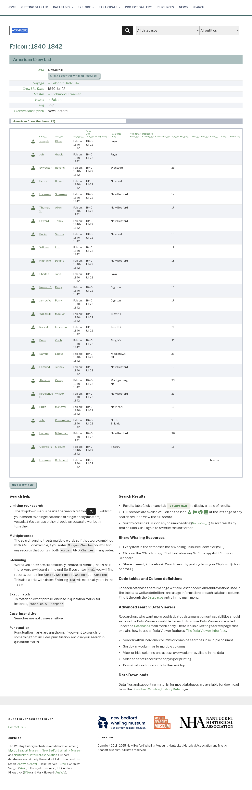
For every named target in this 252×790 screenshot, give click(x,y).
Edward (44, 220)
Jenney (59, 366)
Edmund (44, 366)
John (42, 154)
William (44, 247)
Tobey (59, 220)
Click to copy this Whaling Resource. (73, 75)
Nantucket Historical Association (35, 755)
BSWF (62, 763)
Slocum (60, 446)
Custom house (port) (29, 111)
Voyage (38, 83)
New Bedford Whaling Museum (62, 750)
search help (22, 484)
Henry (43, 181)
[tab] (68, 121)
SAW (22, 768)
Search (198, 7)
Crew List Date (33, 89)
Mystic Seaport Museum (24, 750)
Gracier (60, 154)
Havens (60, 167)
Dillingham (61, 433)
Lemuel (44, 433)
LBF (58, 768)
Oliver (58, 141)
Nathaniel (45, 260)
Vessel (39, 100)
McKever (60, 406)
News (183, 7)
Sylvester (45, 167)
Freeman (45, 194)
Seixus (59, 234)
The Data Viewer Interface (206, 631)
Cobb (58, 340)
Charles (44, 274)
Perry (58, 287)
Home (12, 7)
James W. (45, 300)
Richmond (61, 460)
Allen (58, 207)
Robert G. (45, 327)
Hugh (42, 406)
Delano (59, 260)
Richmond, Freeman (66, 94)
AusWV (60, 772)
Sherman (61, 194)
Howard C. (45, 287)
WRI (41, 70)
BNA (27, 772)
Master (39, 94)
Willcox (59, 393)
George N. (46, 446)
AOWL (33, 763)
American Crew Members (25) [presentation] (34, 121)
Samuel (44, 353)
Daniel (43, 234)
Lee (57, 247)
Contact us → (17, 727)
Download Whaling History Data (156, 689)
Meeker (60, 313)
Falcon (56, 100)
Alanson (44, 380)
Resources (165, 7)
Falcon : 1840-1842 (65, 83)
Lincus (59, 353)
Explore (86, 7)
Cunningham (63, 420)
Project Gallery (138, 7)
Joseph (44, 141)
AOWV (21, 763)
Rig (41, 105)
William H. (45, 313)
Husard (59, 181)
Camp (59, 380)
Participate (110, 7)
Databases (63, 7)
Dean (42, 340)
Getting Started (34, 7)
